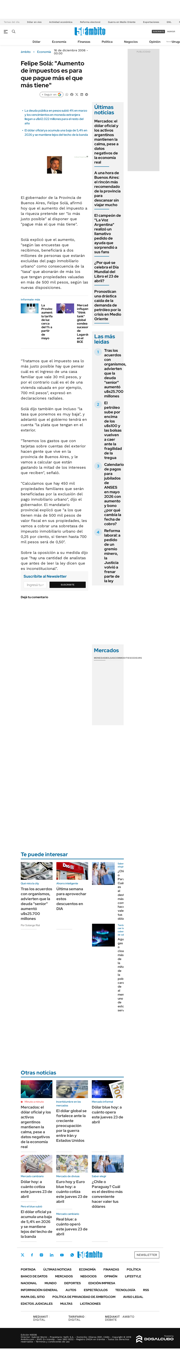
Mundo (51, 1283)
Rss (146, 1290)
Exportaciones (151, 22)
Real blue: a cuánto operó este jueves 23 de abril (72, 1226)
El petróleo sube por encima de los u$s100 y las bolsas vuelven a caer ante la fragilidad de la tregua (113, 430)
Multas (66, 1304)
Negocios (131, 42)
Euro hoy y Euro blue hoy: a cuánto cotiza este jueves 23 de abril (72, 1191)
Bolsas (110, 658)
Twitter (23, 1254)
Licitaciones (90, 1304)
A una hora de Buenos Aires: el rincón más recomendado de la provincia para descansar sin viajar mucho (107, 188)
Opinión (154, 42)
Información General (39, 1290)
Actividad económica (60, 22)
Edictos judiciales (37, 1304)
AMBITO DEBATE (119, 1318)
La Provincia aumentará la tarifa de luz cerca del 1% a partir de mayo (49, 321)
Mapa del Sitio (33, 1297)
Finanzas (84, 42)
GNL (169, 22)
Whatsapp (72, 1255)
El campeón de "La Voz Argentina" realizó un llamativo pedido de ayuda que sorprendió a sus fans (107, 233)
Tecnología (125, 1290)
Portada (28, 1269)
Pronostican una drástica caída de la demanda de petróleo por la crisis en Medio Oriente (107, 305)
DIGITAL (41, 1318)
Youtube (62, 1255)
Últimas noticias (57, 1269)
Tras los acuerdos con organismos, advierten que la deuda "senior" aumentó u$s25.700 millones (36, 903)
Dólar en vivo (34, 22)
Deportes (72, 1283)
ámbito (26, 51)
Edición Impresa (101, 1283)
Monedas (100, 658)
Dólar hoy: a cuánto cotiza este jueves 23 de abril (36, 1189)
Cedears (136, 658)
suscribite (158, 31)
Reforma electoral (90, 22)
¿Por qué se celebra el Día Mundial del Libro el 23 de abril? (106, 271)
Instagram (41, 1255)
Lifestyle (133, 1276)
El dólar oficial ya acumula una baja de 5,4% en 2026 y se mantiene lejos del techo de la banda (56, 132)
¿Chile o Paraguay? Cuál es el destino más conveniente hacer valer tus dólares (107, 1194)
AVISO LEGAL (133, 1297)
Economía (59, 42)
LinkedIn (51, 1255)
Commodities (123, 658)
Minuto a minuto (34, 1101)
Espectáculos (96, 1290)
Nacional (29, 1283)
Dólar (37, 42)
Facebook (32, 1255)
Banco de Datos (34, 1276)
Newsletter (171, 41)
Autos (71, 1290)
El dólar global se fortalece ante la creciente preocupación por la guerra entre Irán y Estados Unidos (71, 1125)
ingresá (171, 31)
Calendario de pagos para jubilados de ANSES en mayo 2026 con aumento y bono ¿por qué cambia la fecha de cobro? (114, 494)
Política (107, 42)
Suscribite (67, 584)
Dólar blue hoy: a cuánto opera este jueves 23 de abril (107, 1114)
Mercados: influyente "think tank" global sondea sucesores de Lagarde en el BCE (84, 323)
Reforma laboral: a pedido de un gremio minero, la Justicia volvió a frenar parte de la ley (112, 555)
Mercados (64, 1276)
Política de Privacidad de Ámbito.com (83, 1297)
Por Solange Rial (30, 925)
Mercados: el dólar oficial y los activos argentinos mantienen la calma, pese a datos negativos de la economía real (106, 142)
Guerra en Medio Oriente (121, 22)
